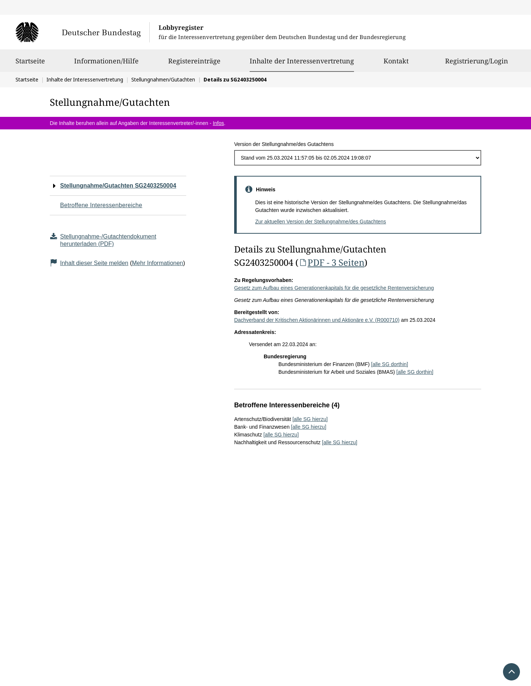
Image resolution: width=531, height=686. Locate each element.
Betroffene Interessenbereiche (101, 205)
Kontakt (396, 64)
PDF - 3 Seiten (331, 262)
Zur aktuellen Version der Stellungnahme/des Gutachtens (320, 221)
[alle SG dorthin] (389, 364)
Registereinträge (194, 64)
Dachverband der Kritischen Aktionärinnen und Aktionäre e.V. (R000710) (317, 320)
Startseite (30, 64)
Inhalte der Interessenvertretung (302, 61)
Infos (218, 123)
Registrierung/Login (477, 64)
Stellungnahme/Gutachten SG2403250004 (118, 185)
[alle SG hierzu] (310, 419)
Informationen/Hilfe (106, 64)
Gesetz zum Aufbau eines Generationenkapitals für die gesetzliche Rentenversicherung (334, 288)
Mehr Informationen (157, 263)
